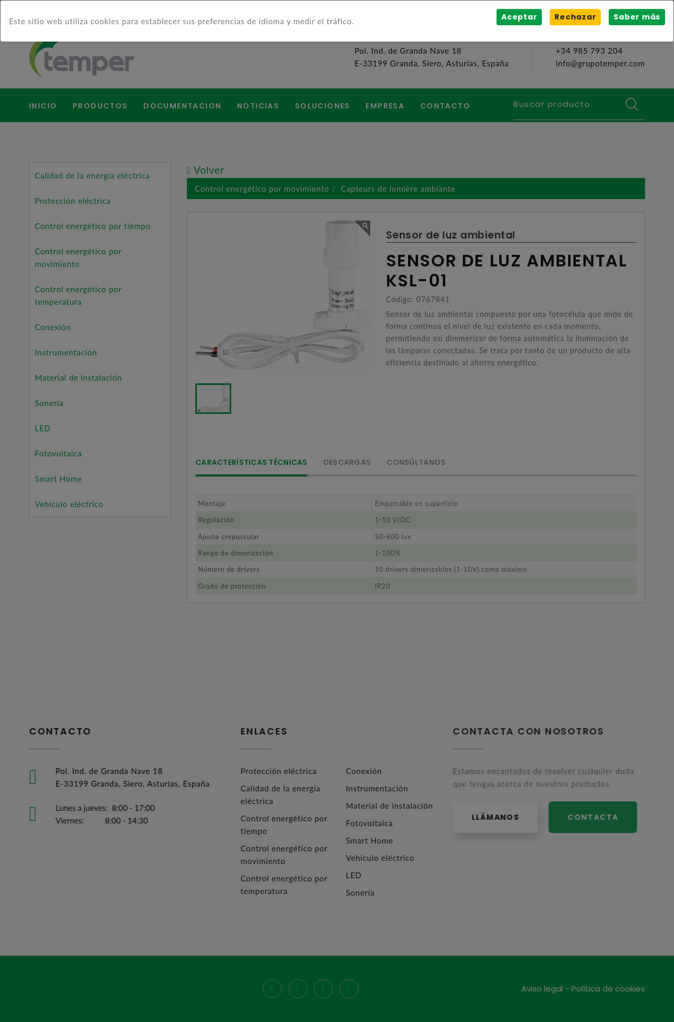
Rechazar (575, 17)
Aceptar (519, 17)
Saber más (636, 17)
